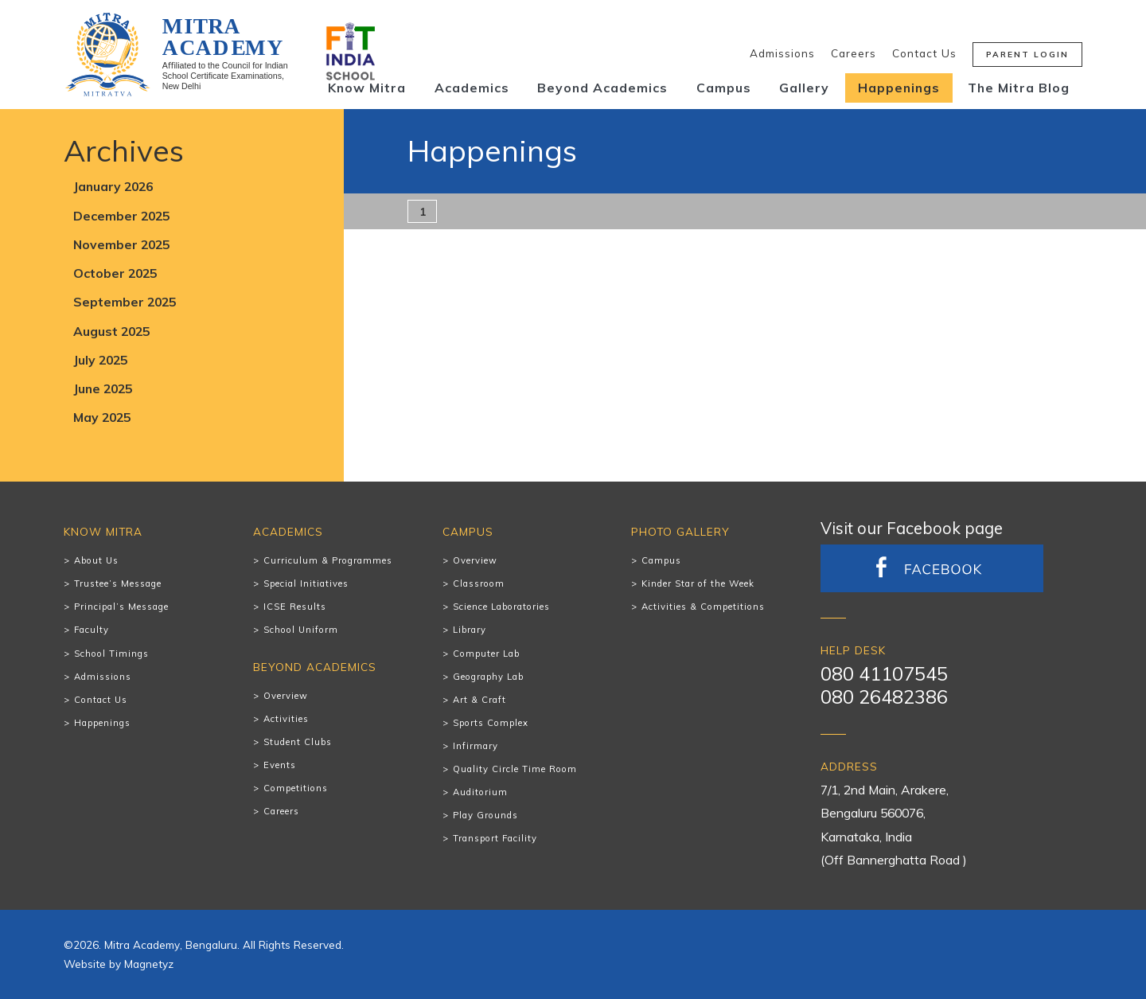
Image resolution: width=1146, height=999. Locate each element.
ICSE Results (294, 606)
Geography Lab (488, 676)
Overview (285, 695)
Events (279, 765)
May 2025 (102, 417)
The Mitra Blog (1019, 88)
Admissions (782, 53)
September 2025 (124, 302)
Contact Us (924, 53)
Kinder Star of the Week (697, 583)
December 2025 (121, 216)
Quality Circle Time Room (515, 769)
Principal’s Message (121, 606)
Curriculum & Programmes (327, 560)
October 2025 (115, 273)
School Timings (111, 653)
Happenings (899, 88)
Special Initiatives (306, 583)
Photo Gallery (680, 531)
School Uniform (300, 629)
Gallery (804, 88)
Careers (853, 53)
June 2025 (102, 388)
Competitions (295, 788)
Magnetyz (148, 963)
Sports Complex (490, 722)
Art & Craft (479, 699)
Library (469, 629)
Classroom (479, 583)
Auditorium (480, 792)
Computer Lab (486, 653)
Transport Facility (495, 838)
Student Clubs (297, 741)
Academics (472, 88)
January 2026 (113, 186)
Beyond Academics (602, 88)
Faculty (91, 629)
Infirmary (475, 745)
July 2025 (100, 360)
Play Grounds (485, 815)
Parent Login (1027, 54)
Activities (286, 718)
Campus (723, 88)
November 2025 (121, 244)
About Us (96, 560)
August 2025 (111, 331)
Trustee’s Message (118, 583)
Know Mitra (367, 88)
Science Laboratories (501, 606)
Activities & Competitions (703, 606)
